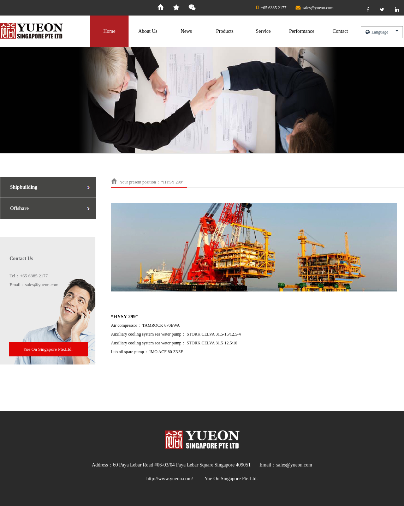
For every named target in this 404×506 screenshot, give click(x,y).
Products (224, 31)
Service (263, 31)
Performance (302, 31)
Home (109, 31)
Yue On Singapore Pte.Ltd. (48, 349)
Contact (340, 31)
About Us (147, 31)
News (186, 31)
